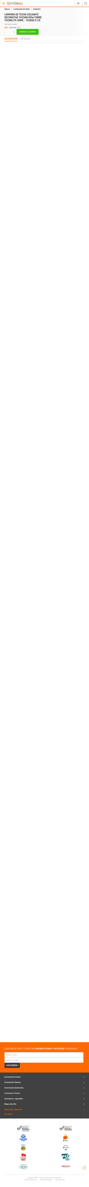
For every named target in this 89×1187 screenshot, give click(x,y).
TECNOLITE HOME (10, 24)
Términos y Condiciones (31, 1184)
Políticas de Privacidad (46, 1184)
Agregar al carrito (27, 32)
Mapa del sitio (10, 1108)
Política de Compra (60, 1184)
